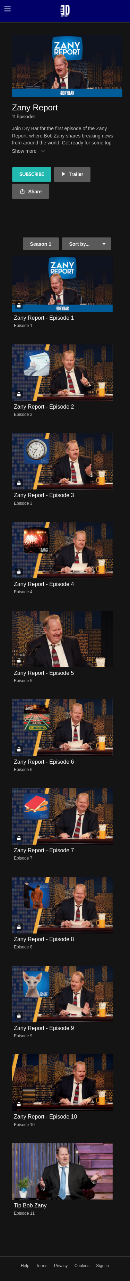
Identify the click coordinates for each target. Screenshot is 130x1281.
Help (26, 1265)
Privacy (61, 1265)
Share (30, 192)
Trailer (72, 174)
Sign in (102, 1265)
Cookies (83, 1265)
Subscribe (31, 174)
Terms (42, 1265)
